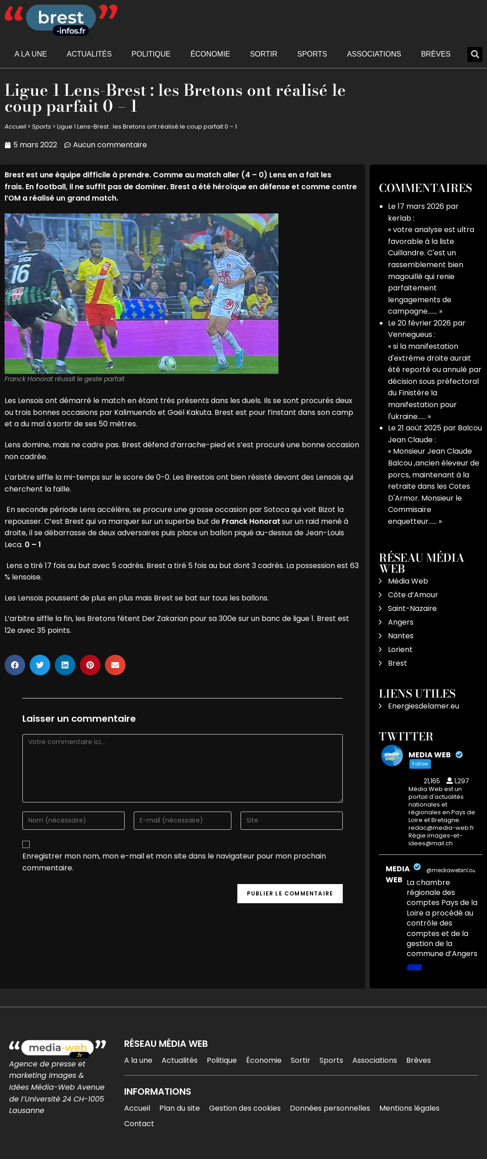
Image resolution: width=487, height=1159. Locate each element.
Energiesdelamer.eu (423, 706)
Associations (374, 54)
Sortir (264, 54)
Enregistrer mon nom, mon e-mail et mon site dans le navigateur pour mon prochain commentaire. (174, 862)
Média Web (408, 581)
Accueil (15, 126)
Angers (401, 622)
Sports (312, 54)
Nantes (401, 636)
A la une (31, 54)
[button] (474, 54)
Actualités (89, 54)
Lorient (400, 649)
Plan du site (179, 1108)
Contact (139, 1123)
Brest (397, 663)
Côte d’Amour (413, 595)
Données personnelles (330, 1108)
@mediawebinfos (451, 870)
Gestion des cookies (245, 1108)
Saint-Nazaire (412, 608)
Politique (150, 54)
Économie (210, 54)
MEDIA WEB (398, 874)
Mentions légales (409, 1108)
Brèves (435, 54)
